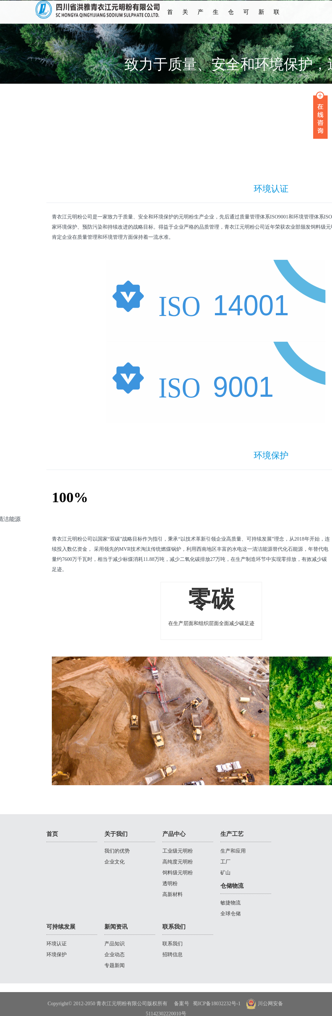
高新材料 (172, 894)
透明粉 (170, 883)
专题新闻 (114, 965)
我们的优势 (117, 851)
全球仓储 (230, 913)
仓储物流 (231, 18)
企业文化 (114, 862)
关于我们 (185, 18)
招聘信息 (172, 954)
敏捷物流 (230, 902)
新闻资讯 (261, 18)
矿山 (225, 872)
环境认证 (56, 943)
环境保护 (56, 954)
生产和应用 (233, 851)
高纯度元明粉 (177, 862)
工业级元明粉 (177, 851)
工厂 (225, 862)
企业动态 (114, 954)
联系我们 (276, 18)
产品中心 (200, 18)
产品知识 (114, 943)
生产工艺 (216, 18)
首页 (170, 18)
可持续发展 (246, 18)
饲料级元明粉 (177, 872)
